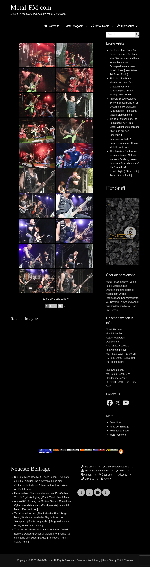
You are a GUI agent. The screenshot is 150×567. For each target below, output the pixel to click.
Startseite (51, 26)
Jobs (123, 474)
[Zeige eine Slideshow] (55, 299)
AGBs (120, 470)
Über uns (105, 474)
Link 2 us (87, 478)
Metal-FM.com (31, 7)
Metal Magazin (73, 26)
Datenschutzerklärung (116, 466)
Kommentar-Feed (119, 430)
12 (60, 306)
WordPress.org (118, 434)
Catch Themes (125, 560)
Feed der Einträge (119, 426)
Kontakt (86, 474)
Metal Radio (100, 25)
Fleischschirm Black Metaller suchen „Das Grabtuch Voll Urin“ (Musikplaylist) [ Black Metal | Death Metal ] (121, 86)
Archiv (106, 478)
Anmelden (115, 422)
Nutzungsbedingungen (95, 470)
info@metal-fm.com (116, 349)
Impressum (125, 26)
